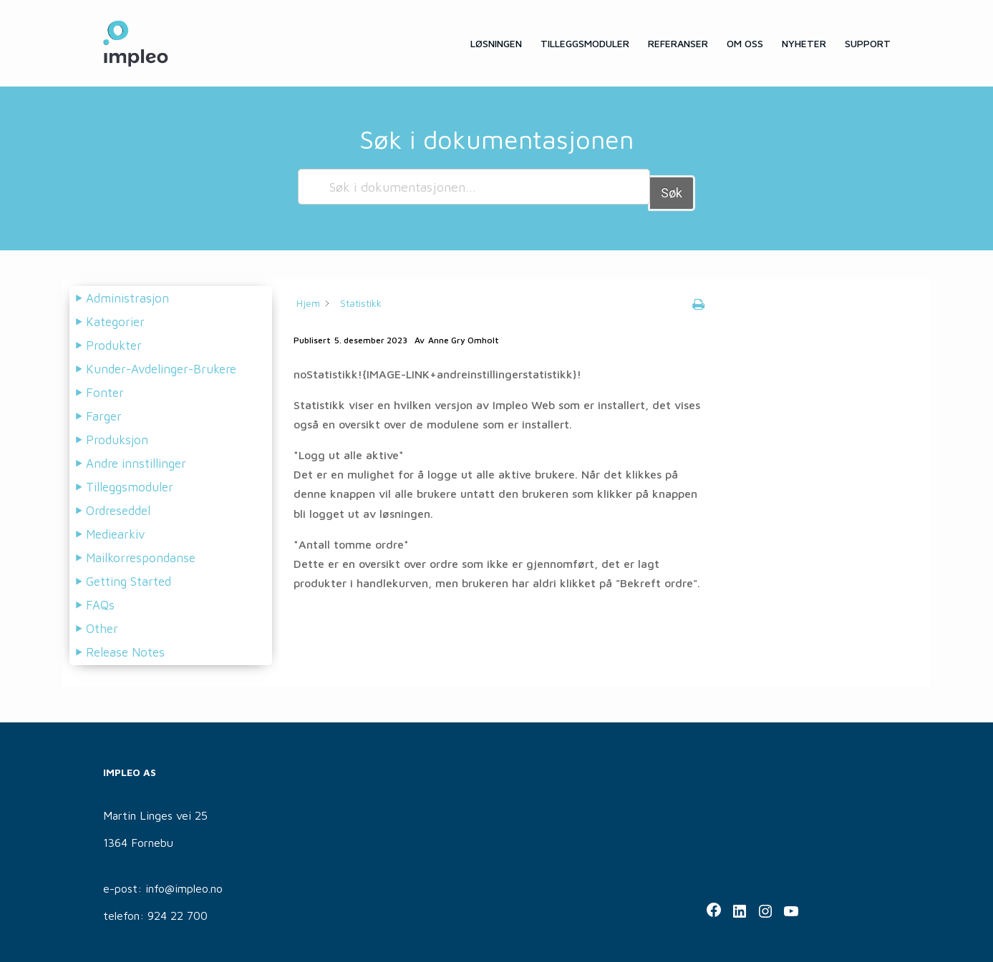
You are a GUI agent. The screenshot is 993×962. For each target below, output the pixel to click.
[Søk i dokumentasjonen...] (474, 187)
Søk (671, 186)
